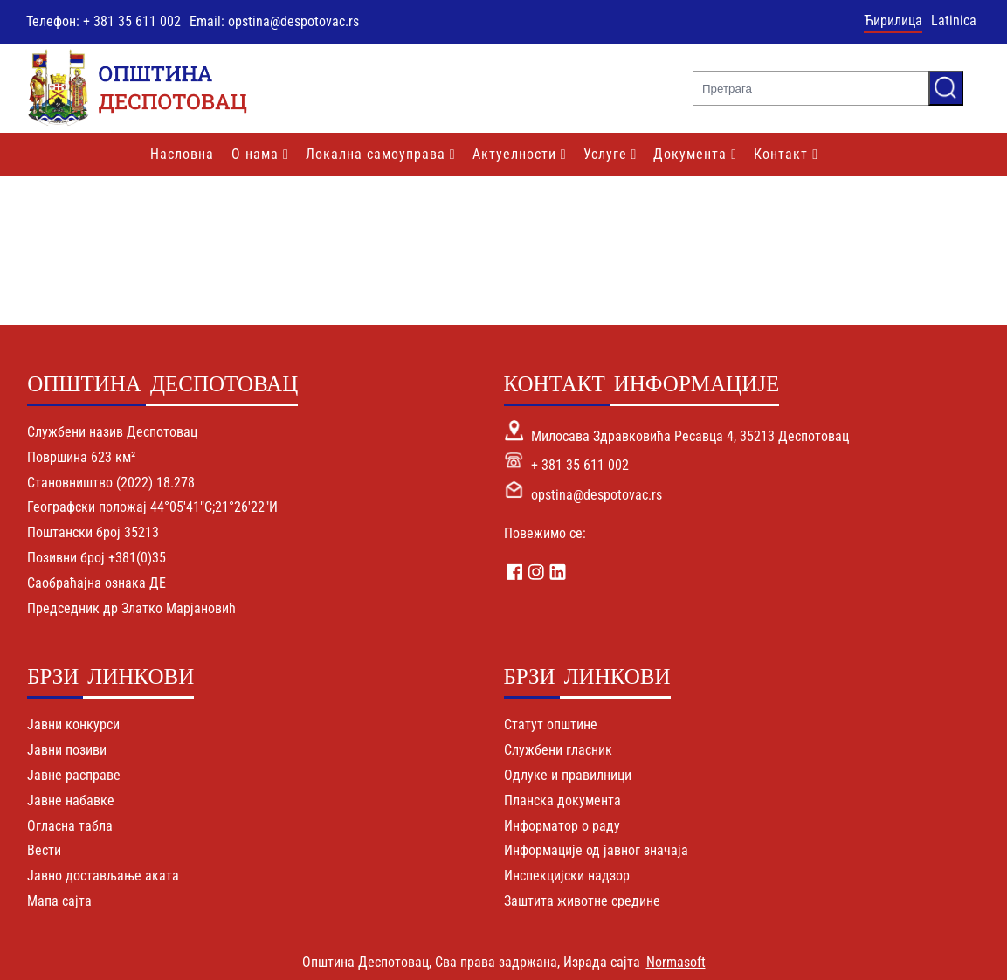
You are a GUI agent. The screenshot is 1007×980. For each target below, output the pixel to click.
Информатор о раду (562, 826)
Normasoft (676, 962)
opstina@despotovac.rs (596, 495)
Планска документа (562, 800)
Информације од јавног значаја (596, 850)
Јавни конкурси (73, 724)
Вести (44, 850)
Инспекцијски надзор (567, 875)
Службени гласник (558, 750)
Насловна (182, 154)
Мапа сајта (59, 901)
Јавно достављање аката (103, 875)
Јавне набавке (70, 800)
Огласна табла (70, 826)
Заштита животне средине (582, 901)
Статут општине (550, 724)
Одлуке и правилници (567, 775)
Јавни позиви (67, 750)
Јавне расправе (74, 775)
